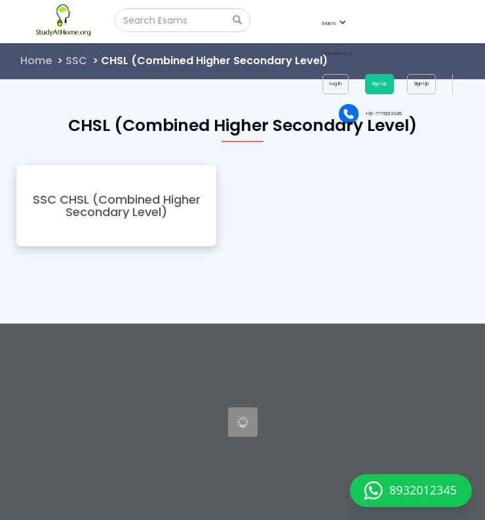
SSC (76, 60)
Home (36, 60)
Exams (333, 23)
